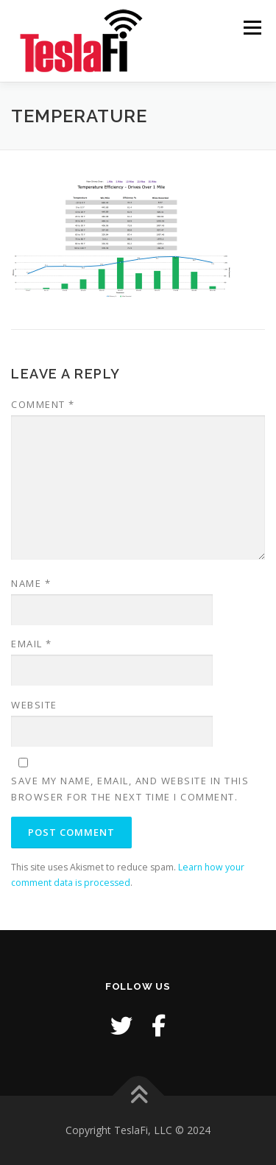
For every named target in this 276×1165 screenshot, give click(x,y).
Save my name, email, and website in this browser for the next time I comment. (130, 788)
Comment (43, 404)
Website (34, 704)
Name (31, 583)
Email (31, 643)
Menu (251, 27)
